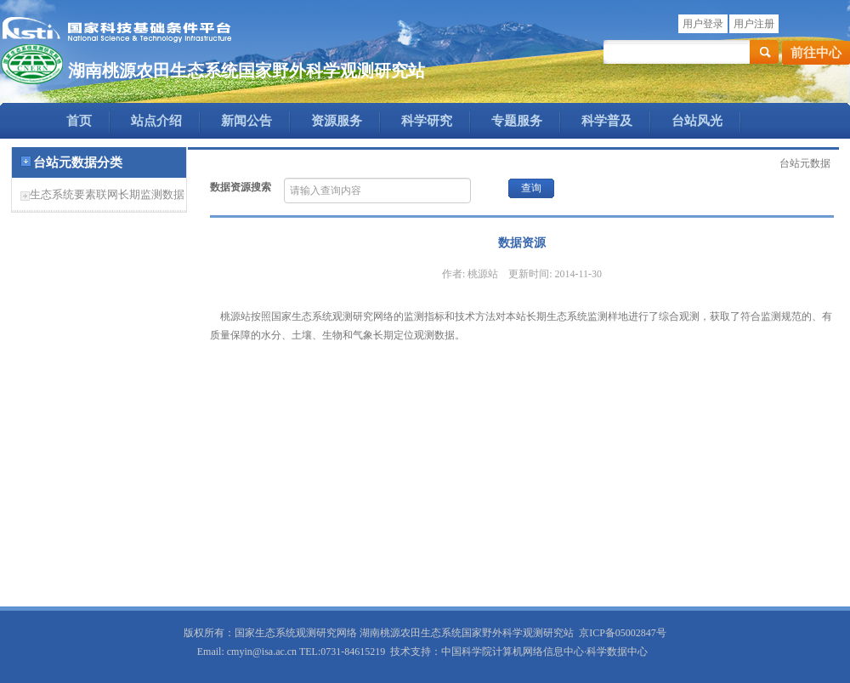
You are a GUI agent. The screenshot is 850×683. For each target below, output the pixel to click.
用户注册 (754, 24)
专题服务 (516, 121)
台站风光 (697, 121)
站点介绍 (156, 121)
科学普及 (606, 121)
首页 (79, 121)
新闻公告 (246, 121)
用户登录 (703, 24)
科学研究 (426, 121)
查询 (531, 188)
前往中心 (816, 53)
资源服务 (336, 121)
